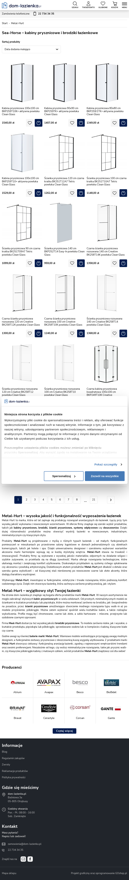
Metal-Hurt (17, 23)
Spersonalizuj (64, 476)
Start (5, 23)
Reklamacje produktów (15, 771)
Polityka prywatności (13, 777)
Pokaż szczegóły (105, 464)
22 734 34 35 (15, 850)
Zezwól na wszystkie (105, 476)
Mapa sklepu (9, 873)
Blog (4, 752)
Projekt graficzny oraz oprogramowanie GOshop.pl (99, 873)
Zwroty (6, 764)
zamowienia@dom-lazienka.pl (24, 844)
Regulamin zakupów (13, 758)
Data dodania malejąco (17, 49)
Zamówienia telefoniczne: (28, 14)
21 (93, 499)
